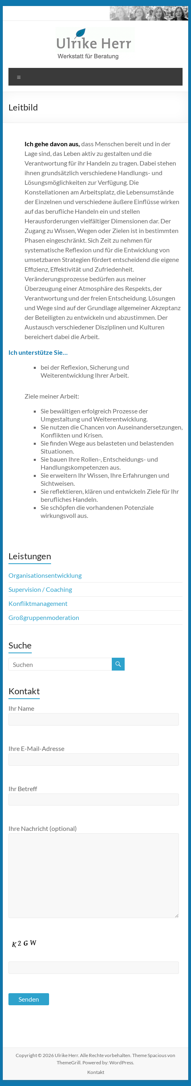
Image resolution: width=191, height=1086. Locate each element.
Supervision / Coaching (40, 589)
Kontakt (95, 1072)
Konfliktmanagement (38, 603)
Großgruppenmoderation (43, 617)
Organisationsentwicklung (45, 575)
